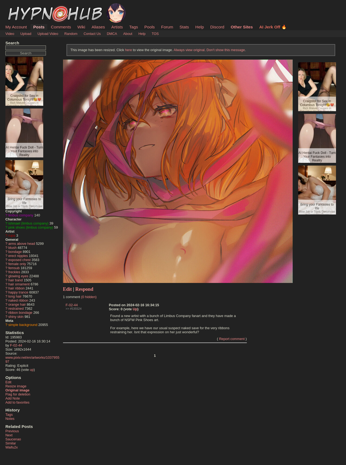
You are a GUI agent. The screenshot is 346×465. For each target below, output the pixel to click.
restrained (16, 308)
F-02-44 (16, 345)
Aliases (98, 27)
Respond (84, 289)
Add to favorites (17, 402)
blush (12, 248)
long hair (15, 296)
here (128, 50)
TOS (155, 34)
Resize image (15, 386)
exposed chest (19, 260)
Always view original (189, 50)
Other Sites (242, 27)
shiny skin (16, 317)
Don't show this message (226, 50)
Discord (217, 27)
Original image (17, 390)
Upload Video (48, 34)
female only (17, 264)
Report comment (232, 339)
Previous (12, 431)
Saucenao (13, 439)
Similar (10, 443)
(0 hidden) (89, 297)
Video (9, 34)
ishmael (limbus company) (28, 223)
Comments (61, 27)
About (127, 34)
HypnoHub (20, 6)
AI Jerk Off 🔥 (273, 27)
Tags (133, 27)
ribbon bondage (20, 313)
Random (70, 34)
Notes (9, 419)
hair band (15, 280)
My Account (16, 27)
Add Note (12, 398)
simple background (22, 325)
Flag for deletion (17, 394)
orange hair (17, 304)
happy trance (18, 292)
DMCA (112, 34)
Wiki (81, 27)
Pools (149, 27)
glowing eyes (18, 276)
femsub (14, 268)
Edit (8, 382)
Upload (25, 34)
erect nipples (18, 256)
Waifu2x (11, 447)
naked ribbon (18, 300)
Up (135, 309)
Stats (184, 27)
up (32, 370)
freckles (14, 272)
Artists (117, 27)
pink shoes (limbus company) (30, 227)
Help (199, 27)
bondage (15, 252)
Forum (167, 27)
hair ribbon (16, 288)
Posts (39, 27)
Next (8, 435)
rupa (11, 235)
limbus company (20, 215)
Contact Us (92, 34)
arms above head (21, 244)
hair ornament (19, 284)
